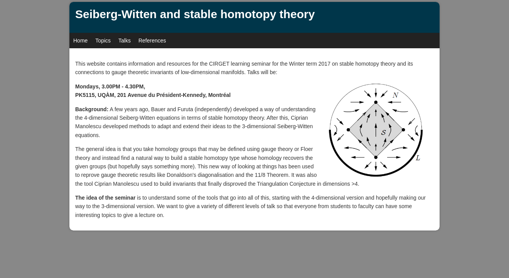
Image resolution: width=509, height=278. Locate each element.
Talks (124, 40)
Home (80, 40)
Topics (103, 40)
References (152, 40)
